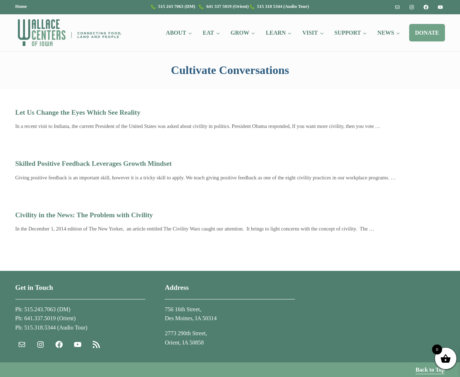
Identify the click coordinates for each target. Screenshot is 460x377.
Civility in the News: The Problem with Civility (84, 215)
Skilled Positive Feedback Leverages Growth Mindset (93, 163)
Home (21, 6)
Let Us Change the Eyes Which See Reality (78, 112)
